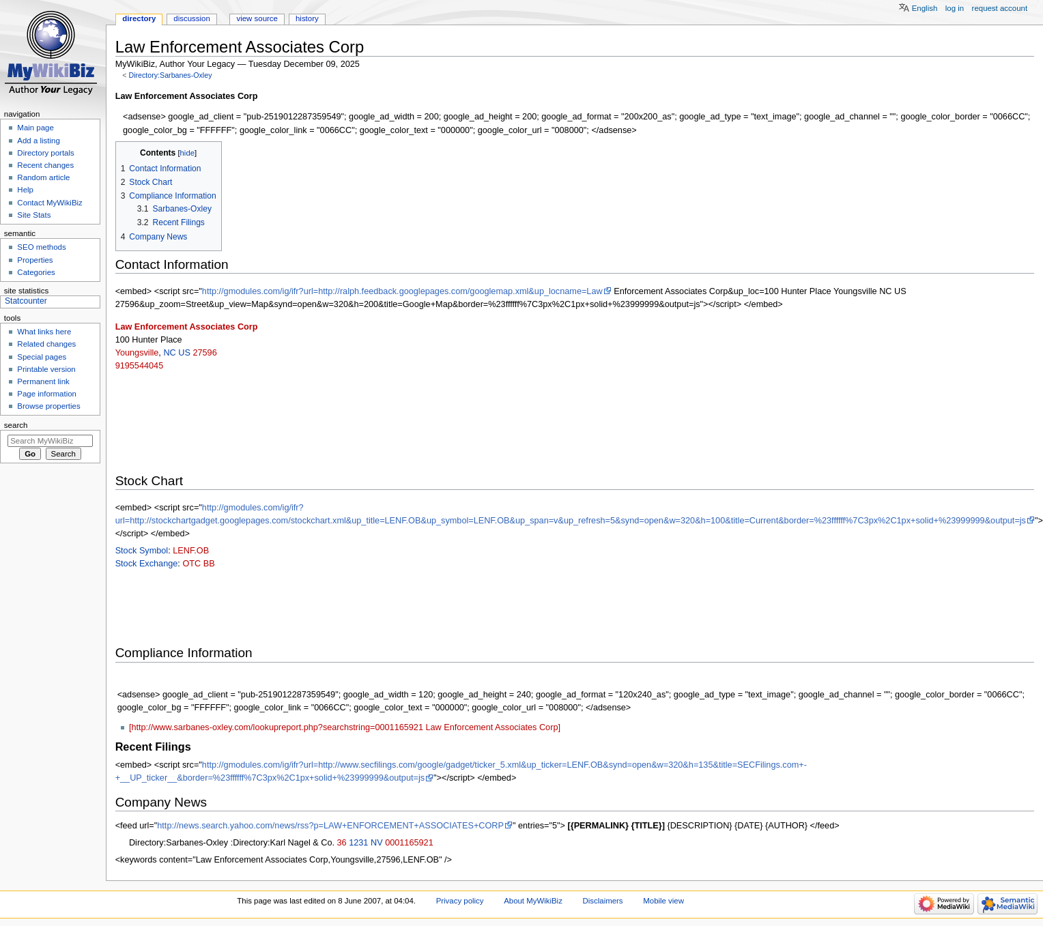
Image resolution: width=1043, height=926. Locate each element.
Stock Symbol (142, 550)
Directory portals (45, 153)
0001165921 (409, 843)
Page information (46, 394)
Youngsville (137, 353)
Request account (1000, 8)
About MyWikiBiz (533, 901)
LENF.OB (191, 550)
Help (25, 190)
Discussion (191, 18)
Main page (35, 128)
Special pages (41, 357)
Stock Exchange (146, 563)
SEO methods (41, 247)
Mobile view (663, 901)
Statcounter (26, 301)
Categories (36, 272)
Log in (954, 8)
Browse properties (48, 406)
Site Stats (34, 215)
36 (342, 843)
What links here (44, 332)
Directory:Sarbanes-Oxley (170, 75)
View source (256, 18)
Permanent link (43, 381)
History (307, 18)
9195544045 (139, 366)
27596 (204, 353)
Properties (35, 260)
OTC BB (198, 563)
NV (377, 843)
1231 (358, 843)
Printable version (46, 369)
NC (169, 353)
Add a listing (38, 140)
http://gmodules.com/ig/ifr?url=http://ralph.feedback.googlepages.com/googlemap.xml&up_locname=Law (402, 291)
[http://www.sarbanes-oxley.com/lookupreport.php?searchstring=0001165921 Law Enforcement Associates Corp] (344, 727)
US (184, 353)
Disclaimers (603, 901)
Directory (139, 18)
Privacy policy (460, 901)
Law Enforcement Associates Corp (186, 327)
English (925, 8)
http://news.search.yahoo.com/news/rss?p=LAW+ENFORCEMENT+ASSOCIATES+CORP (330, 825)
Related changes (46, 344)
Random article (43, 177)
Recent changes (45, 165)
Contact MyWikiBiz (49, 203)
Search (16, 425)
